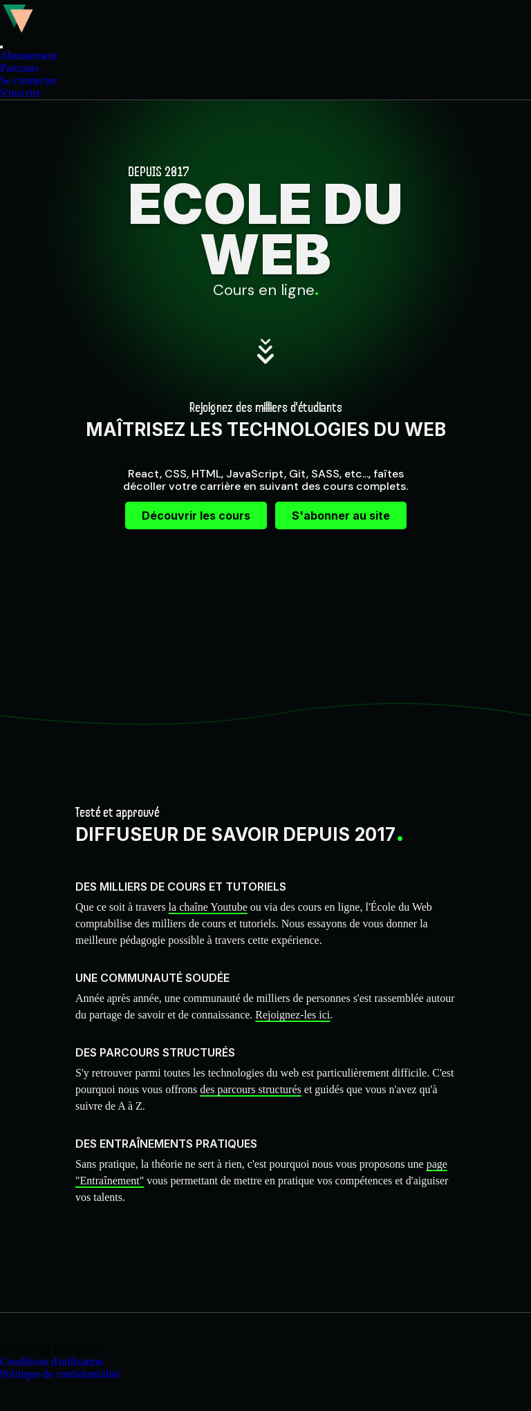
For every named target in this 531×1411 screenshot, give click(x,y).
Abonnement (28, 55)
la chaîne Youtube (208, 907)
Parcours (19, 68)
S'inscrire (20, 93)
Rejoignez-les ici (292, 1015)
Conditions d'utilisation (51, 1361)
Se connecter (28, 80)
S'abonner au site (341, 515)
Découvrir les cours (196, 515)
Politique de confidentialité (60, 1374)
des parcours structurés (250, 1089)
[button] (1, 47)
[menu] (265, 75)
